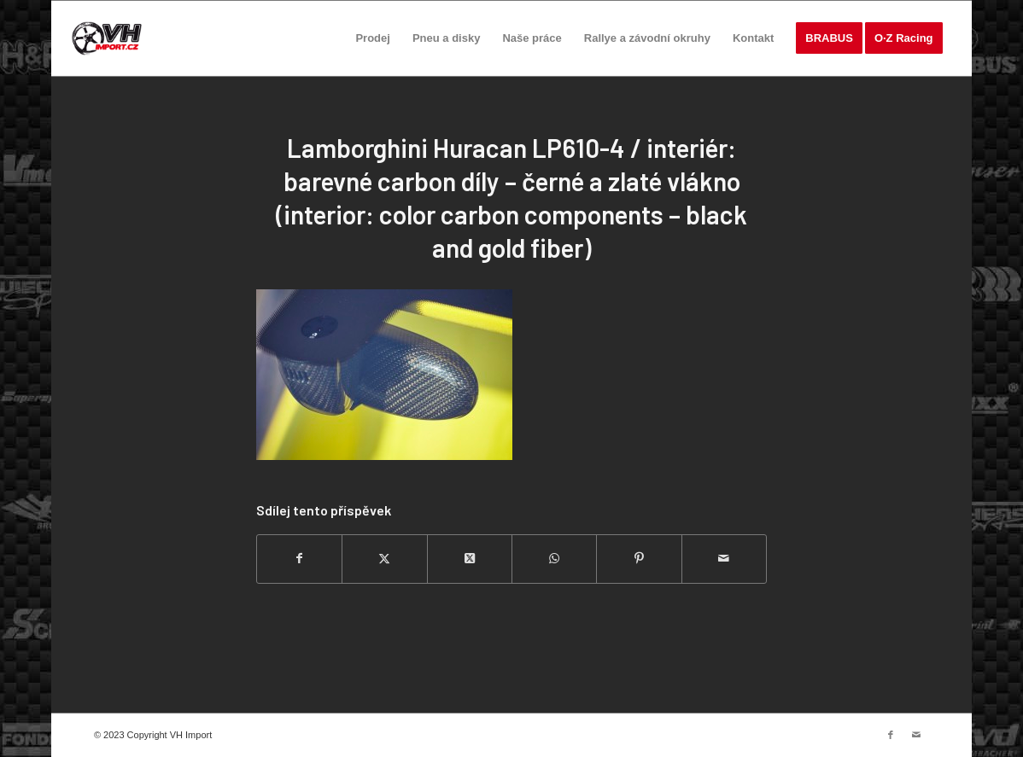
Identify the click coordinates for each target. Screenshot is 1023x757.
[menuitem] (372, 38)
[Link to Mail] (916, 735)
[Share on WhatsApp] (554, 558)
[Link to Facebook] (890, 735)
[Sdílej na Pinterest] (639, 558)
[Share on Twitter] (470, 558)
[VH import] (106, 38)
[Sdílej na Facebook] (299, 558)
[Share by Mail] (724, 558)
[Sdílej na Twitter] (384, 558)
